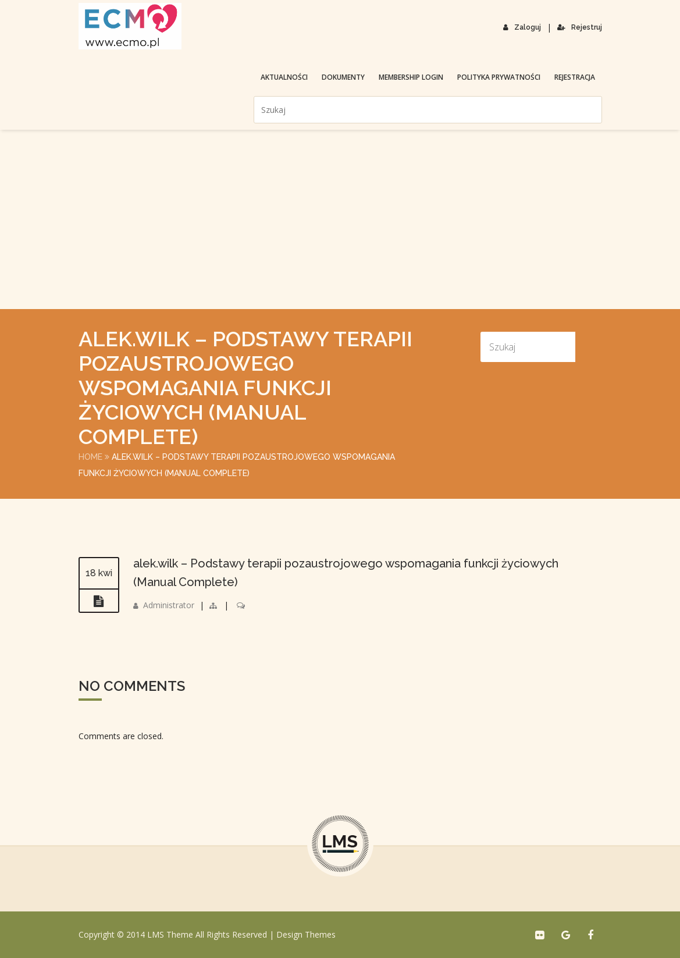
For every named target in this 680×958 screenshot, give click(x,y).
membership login (411, 77)
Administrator (168, 605)
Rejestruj (579, 27)
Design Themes (306, 934)
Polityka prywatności (498, 77)
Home (90, 457)
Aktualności (284, 77)
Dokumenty (343, 77)
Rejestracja (574, 77)
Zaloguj (522, 27)
